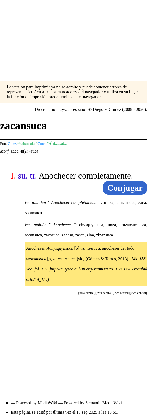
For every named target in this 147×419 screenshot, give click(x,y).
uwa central (138, 293)
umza (109, 202)
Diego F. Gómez (107, 109)
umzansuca (125, 202)
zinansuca (104, 235)
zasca (80, 235)
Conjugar (125, 188)
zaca (14, 151)
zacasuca (51, 235)
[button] (138, 293)
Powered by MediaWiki (36, 403)
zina (90, 235)
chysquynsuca (91, 224)
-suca (33, 151)
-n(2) (23, 151)
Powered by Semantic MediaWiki (93, 403)
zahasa (67, 235)
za (144, 224)
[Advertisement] (73, 38)
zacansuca (33, 212)
